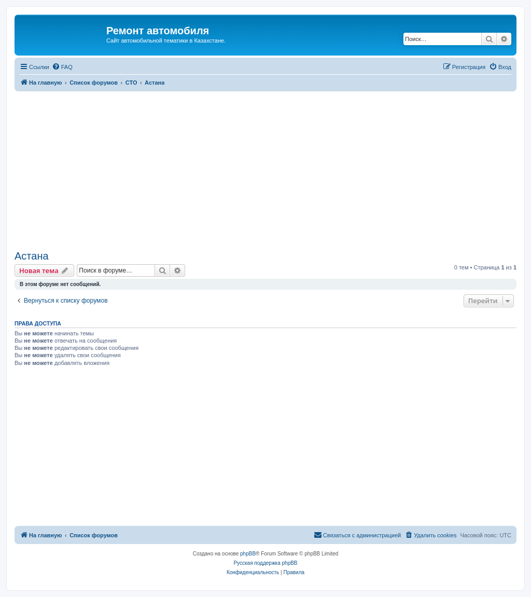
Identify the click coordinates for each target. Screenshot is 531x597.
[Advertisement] (265, 169)
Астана (32, 256)
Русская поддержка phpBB (265, 563)
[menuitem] (62, 67)
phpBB (248, 554)
